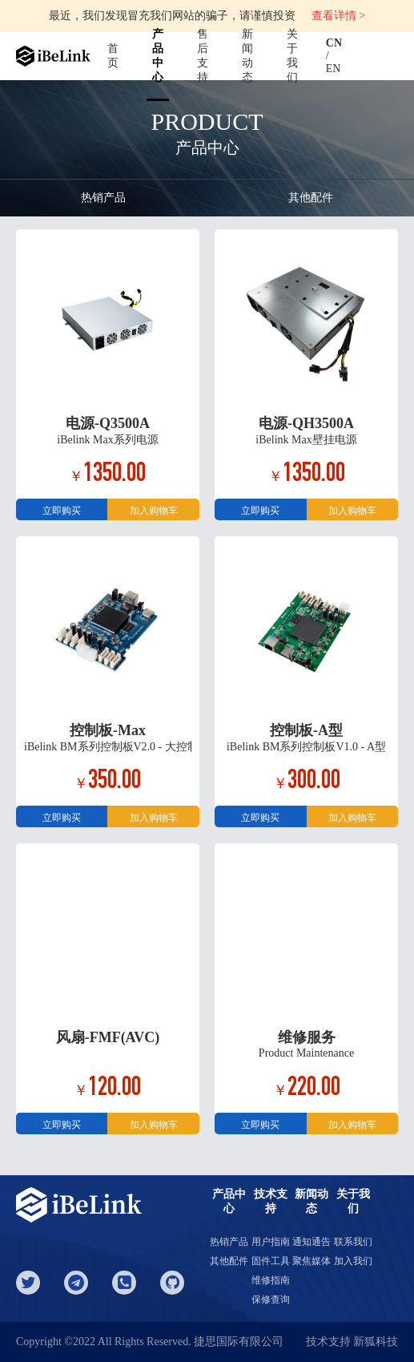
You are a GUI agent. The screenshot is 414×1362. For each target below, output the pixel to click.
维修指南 (270, 1280)
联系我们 (353, 1241)
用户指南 (270, 1241)
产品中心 (157, 55)
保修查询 (270, 1299)
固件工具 (270, 1261)
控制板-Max (108, 730)
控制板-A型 (306, 730)
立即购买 (61, 510)
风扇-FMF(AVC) (108, 1037)
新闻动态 (247, 55)
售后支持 (202, 55)
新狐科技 (375, 1342)
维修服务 (307, 1037)
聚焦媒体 (311, 1261)
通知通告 (311, 1241)
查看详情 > (338, 16)
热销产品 (103, 198)
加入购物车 (154, 510)
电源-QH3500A (306, 423)
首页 (113, 55)
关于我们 (292, 55)
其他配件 (310, 198)
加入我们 (353, 1261)
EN (333, 69)
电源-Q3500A (108, 423)
